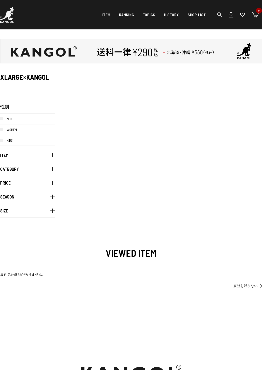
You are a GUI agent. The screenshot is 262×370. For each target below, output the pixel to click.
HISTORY (171, 14)
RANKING (126, 14)
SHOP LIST (197, 14)
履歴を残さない (245, 286)
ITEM (106, 14)
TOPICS (149, 14)
